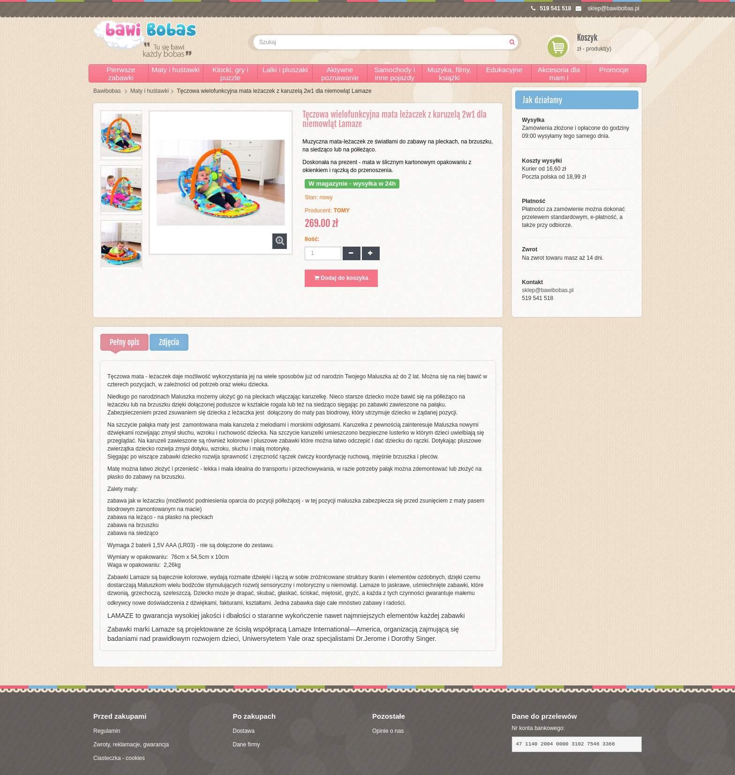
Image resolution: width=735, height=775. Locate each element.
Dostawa (244, 731)
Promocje (614, 70)
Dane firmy (246, 744)
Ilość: (312, 239)
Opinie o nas (388, 731)
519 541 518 (551, 8)
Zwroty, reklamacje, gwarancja (131, 744)
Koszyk (587, 38)
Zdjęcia (169, 342)
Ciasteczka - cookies (119, 758)
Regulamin (106, 731)
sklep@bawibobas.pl (607, 8)
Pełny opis (124, 342)
